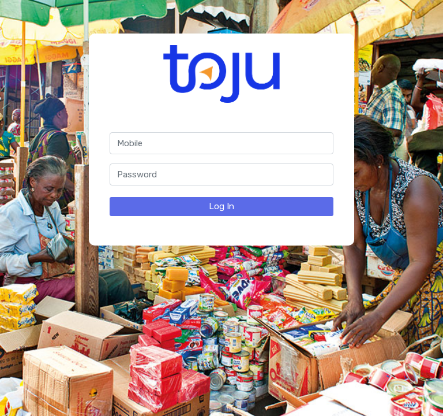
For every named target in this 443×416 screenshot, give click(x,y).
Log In (221, 206)
